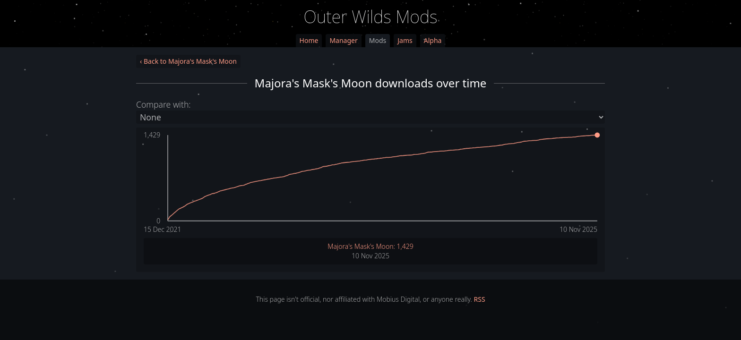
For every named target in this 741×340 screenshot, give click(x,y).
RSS (479, 299)
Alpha (433, 40)
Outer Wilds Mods (371, 16)
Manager (343, 40)
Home (309, 40)
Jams (404, 40)
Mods (377, 40)
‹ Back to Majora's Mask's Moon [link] (188, 61)
